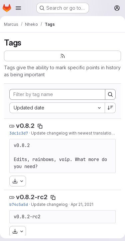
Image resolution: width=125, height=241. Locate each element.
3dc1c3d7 (18, 133)
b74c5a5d (18, 204)
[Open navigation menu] (18, 8)
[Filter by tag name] (57, 94)
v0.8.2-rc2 (32, 197)
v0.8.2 (25, 126)
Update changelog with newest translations (73, 133)
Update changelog (49, 204)
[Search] (110, 94)
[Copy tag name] (40, 126)
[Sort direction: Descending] (110, 107)
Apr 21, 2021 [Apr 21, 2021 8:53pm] (82, 204)
